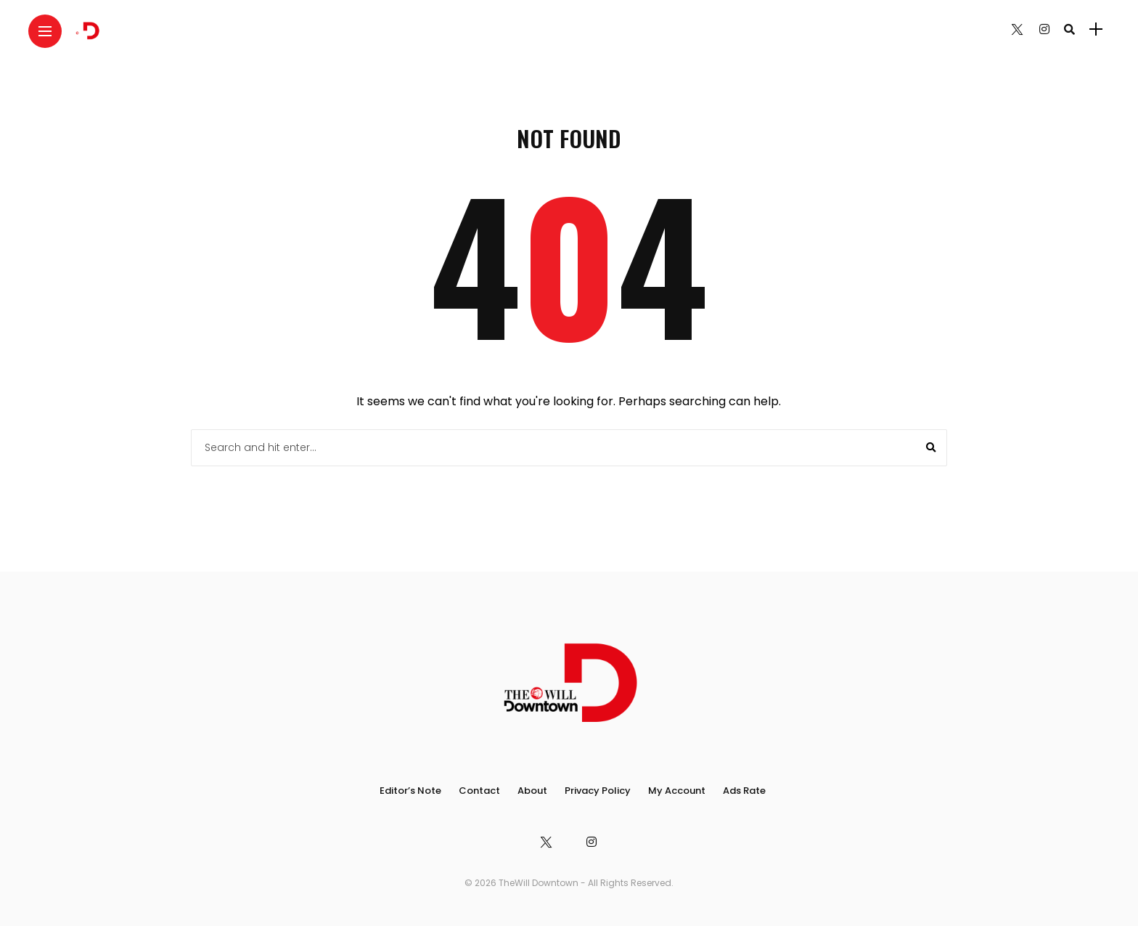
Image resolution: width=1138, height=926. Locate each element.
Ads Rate (744, 790)
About (532, 790)
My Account (676, 790)
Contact (479, 790)
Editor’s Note (410, 790)
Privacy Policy (598, 790)
